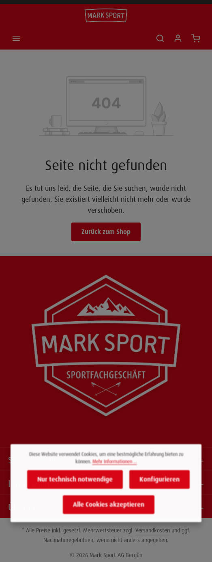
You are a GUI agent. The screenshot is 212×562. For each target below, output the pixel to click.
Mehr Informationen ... (114, 466)
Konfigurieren (159, 484)
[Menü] (16, 38)
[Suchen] (160, 38)
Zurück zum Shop (106, 231)
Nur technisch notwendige (75, 484)
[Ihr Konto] (178, 38)
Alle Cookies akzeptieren (108, 509)
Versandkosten (152, 530)
